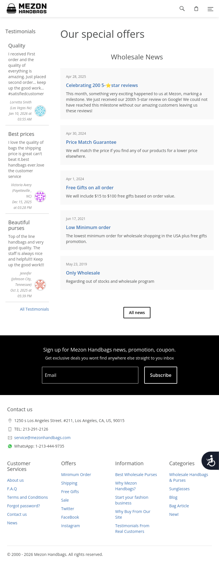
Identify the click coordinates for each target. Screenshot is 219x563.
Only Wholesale (83, 273)
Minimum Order (76, 474)
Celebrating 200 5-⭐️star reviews (102, 85)
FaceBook (70, 517)
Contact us (17, 514)
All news (137, 312)
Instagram (70, 525)
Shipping (69, 483)
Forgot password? (23, 505)
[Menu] (210, 8)
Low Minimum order (88, 227)
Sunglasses (179, 488)
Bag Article (179, 505)
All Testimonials (34, 309)
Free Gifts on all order (89, 187)
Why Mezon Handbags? (126, 485)
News (12, 522)
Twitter (67, 508)
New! (174, 514)
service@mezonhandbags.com (42, 437)
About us (15, 480)
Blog (173, 497)
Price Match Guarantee (91, 142)
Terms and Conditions (27, 497)
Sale (65, 500)
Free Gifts (70, 491)
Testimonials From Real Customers (132, 528)
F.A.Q (12, 488)
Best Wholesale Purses (136, 474)
